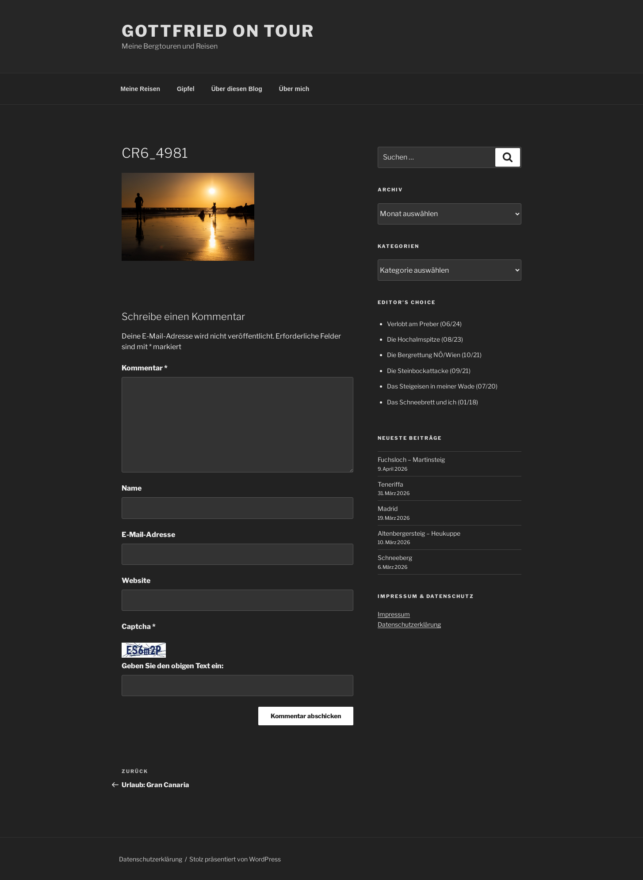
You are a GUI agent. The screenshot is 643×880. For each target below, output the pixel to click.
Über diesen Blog (236, 88)
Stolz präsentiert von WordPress (235, 859)
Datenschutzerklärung (409, 624)
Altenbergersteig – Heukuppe (419, 533)
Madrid (388, 508)
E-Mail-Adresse (148, 534)
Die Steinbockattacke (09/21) (429, 370)
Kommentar (145, 368)
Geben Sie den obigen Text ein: (172, 666)
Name (132, 488)
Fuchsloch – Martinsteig (411, 459)
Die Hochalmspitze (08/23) (425, 339)
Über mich (294, 88)
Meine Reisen (140, 88)
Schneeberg (395, 557)
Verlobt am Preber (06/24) (424, 324)
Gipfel (186, 88)
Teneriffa (390, 484)
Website (136, 580)
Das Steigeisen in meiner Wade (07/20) (442, 386)
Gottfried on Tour (218, 31)
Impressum (394, 614)
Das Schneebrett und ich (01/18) (432, 402)
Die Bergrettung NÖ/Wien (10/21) (434, 354)
